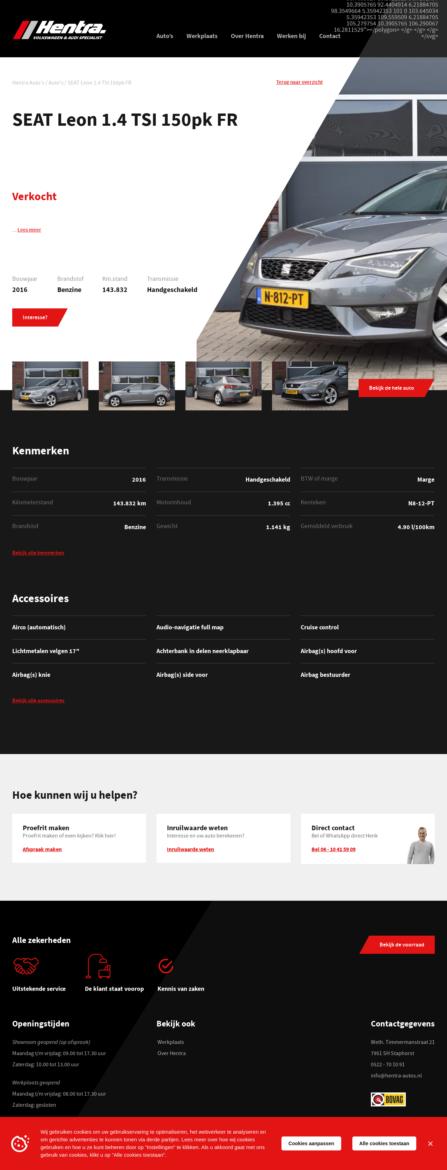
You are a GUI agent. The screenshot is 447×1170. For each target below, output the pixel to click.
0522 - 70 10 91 (388, 1065)
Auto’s (164, 36)
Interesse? (35, 318)
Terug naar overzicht (299, 82)
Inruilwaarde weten (190, 849)
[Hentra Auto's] (76, 30)
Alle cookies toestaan (384, 1143)
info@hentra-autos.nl (396, 1076)
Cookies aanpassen (311, 1143)
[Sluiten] (430, 1143)
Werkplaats (202, 36)
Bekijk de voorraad (402, 945)
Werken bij (291, 36)
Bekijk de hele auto (391, 388)
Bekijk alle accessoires (38, 701)
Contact (329, 36)
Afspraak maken (42, 849)
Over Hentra (247, 36)
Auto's (56, 83)
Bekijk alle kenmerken (38, 554)
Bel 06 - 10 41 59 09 (334, 849)
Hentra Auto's (28, 83)
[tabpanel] (48, 975)
